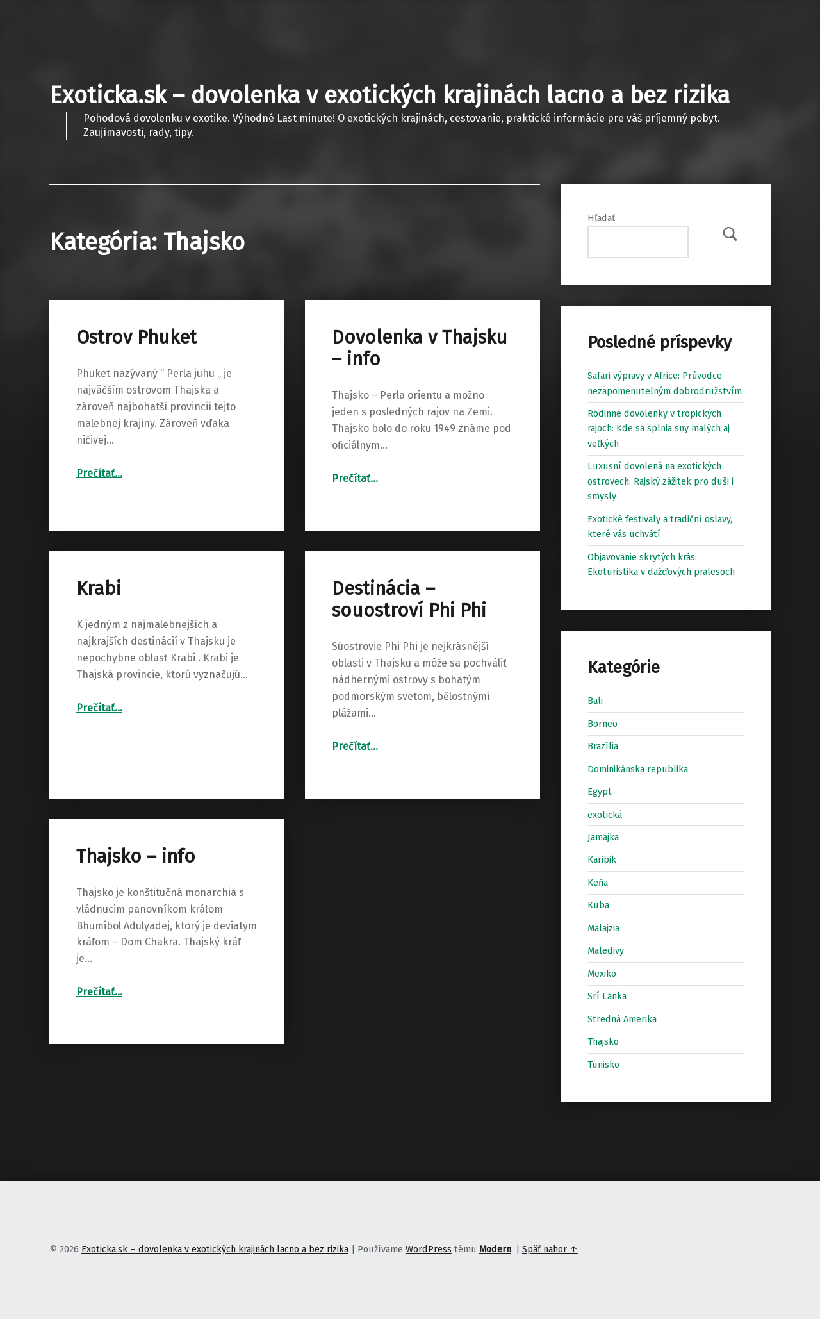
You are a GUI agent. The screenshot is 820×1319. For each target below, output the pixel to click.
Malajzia (603, 928)
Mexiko (601, 973)
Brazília (602, 746)
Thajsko (603, 1041)
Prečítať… (99, 473)
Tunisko (603, 1064)
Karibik (601, 859)
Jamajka (603, 837)
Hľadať (601, 218)
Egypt (599, 791)
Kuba (598, 905)
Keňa (597, 882)
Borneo (602, 723)
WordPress (429, 1249)
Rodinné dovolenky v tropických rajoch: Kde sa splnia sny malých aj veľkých (658, 428)
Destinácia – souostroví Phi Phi (409, 599)
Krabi (98, 588)
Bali (595, 700)
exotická (604, 814)
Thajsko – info (135, 856)
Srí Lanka (607, 996)
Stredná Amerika (622, 1019)
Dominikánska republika (637, 769)
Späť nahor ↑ (550, 1249)
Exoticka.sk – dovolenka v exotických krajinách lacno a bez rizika (389, 95)
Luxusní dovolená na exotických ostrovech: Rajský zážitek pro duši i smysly (660, 481)
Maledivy (605, 950)
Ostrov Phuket (136, 337)
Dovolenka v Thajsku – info (419, 348)
